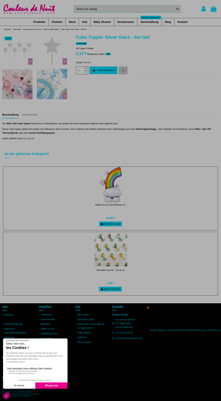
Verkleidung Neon (49, 333)
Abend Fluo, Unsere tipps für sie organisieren (91, 326)
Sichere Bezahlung (13, 324)
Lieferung (8, 314)
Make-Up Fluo (47, 329)
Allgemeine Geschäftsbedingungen (15, 331)
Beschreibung (10, 114)
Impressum (9, 337)
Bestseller (45, 324)
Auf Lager (80, 48)
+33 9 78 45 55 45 (124, 333)
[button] (39, 22)
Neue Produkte (48, 319)
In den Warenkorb (103, 70)
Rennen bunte (84, 342)
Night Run (82, 337)
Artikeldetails (29, 114)
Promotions (46, 314)
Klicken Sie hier (213, 330)
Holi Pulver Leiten (85, 319)
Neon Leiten (83, 314)
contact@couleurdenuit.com (128, 338)
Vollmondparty (84, 332)
